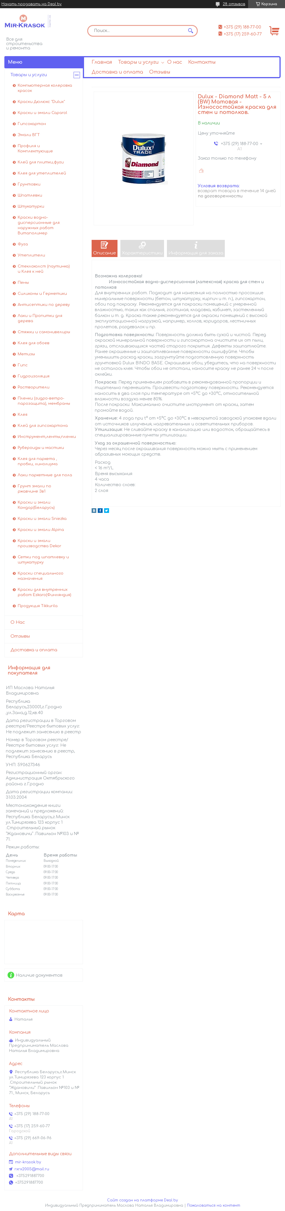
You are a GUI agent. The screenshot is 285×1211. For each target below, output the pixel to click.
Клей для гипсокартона (43, 426)
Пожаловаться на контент (213, 1205)
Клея (22, 415)
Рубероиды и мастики (41, 448)
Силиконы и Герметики (42, 294)
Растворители (33, 387)
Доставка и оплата (117, 72)
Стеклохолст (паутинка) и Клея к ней (44, 269)
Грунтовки (29, 184)
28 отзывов (234, 4)
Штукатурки (31, 206)
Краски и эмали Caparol (42, 113)
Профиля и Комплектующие (35, 148)
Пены (23, 283)
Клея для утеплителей (42, 173)
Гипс (23, 365)
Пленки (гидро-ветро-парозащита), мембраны (44, 401)
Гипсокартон (32, 124)
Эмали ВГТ (29, 135)
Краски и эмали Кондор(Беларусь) (36, 505)
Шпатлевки (30, 195)
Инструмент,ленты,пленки (47, 437)
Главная (102, 62)
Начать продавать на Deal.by (31, 4)
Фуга (23, 244)
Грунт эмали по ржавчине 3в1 (34, 488)
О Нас (17, 622)
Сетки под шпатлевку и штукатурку (43, 559)
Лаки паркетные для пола (45, 475)
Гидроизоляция (33, 376)
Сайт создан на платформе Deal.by (142, 1200)
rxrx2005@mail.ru (32, 1169)
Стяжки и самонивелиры (44, 332)
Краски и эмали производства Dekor (39, 543)
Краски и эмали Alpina (41, 530)
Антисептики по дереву (44, 305)
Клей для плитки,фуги (41, 162)
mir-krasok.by (28, 1162)
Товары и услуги (138, 62)
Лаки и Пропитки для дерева (40, 318)
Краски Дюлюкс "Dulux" (41, 102)
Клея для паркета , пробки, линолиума (38, 461)
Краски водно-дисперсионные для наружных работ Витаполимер (39, 225)
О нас (174, 62)
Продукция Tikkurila (38, 606)
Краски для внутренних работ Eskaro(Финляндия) (44, 592)
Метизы (26, 354)
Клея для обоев (33, 343)
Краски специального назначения (40, 576)
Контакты (201, 62)
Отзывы (159, 72)
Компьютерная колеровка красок (45, 88)
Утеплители (31, 255)
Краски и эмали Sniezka (42, 519)
